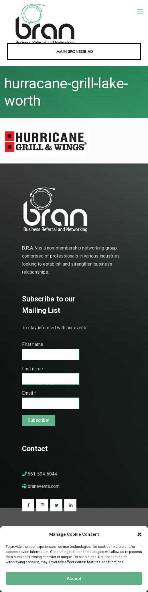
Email (29, 393)
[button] (139, 534)
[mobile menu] (140, 11)
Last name (32, 368)
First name (32, 344)
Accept (74, 578)
